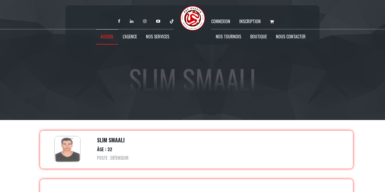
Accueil (107, 36)
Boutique (258, 36)
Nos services (157, 36)
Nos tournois (228, 36)
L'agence (130, 36)
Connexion (220, 21)
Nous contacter (291, 36)
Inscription (250, 21)
